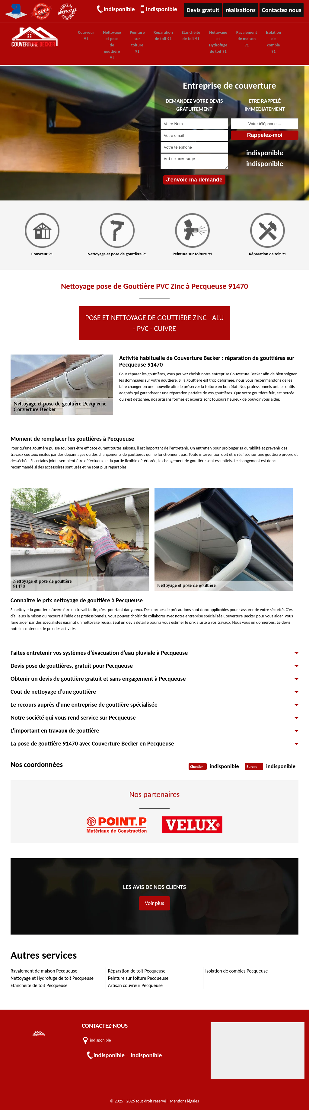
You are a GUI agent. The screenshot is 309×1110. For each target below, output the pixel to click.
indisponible (120, 9)
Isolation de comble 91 (256, 42)
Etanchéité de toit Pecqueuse (39, 985)
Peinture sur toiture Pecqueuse (138, 977)
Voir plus (154, 902)
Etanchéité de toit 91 (181, 35)
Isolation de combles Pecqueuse (236, 970)
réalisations (244, 10)
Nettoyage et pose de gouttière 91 (109, 45)
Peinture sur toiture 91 (131, 42)
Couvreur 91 (85, 35)
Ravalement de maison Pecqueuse (44, 970)
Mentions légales (184, 1100)
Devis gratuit (207, 10)
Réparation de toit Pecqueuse (137, 970)
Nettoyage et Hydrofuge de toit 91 (206, 42)
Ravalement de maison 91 (232, 38)
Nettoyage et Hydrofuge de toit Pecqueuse (52, 977)
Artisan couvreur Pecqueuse (135, 985)
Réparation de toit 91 (155, 35)
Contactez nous (283, 10)
